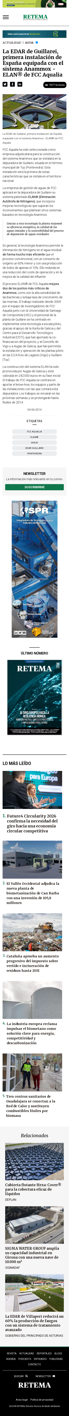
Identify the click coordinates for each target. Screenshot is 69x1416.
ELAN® (34, 437)
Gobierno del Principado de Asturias (34, 1335)
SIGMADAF (12, 1267)
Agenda (11, 1359)
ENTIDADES (40, 1359)
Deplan (10, 1199)
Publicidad (56, 1359)
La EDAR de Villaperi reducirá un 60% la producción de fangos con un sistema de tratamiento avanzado (34, 1323)
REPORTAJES (44, 1353)
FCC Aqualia (34, 431)
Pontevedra (34, 453)
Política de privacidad (41, 1399)
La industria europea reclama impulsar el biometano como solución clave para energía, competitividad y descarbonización (32, 1033)
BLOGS (58, 1353)
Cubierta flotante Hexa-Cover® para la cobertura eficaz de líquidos (33, 1189)
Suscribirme (34, 487)
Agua (29, 42)
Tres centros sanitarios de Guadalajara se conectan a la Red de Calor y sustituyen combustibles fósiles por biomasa (30, 1106)
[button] (5, 84)
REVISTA (12, 1353)
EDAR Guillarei (35, 448)
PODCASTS (24, 1359)
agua (34, 442)
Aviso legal (22, 1399)
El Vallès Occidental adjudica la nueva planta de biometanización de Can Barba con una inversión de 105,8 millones (33, 893)
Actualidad (12, 42)
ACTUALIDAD (26, 1353)
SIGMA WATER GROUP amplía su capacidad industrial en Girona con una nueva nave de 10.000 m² (32, 1255)
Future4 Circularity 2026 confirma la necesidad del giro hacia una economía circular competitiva (32, 823)
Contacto (34, 1364)
